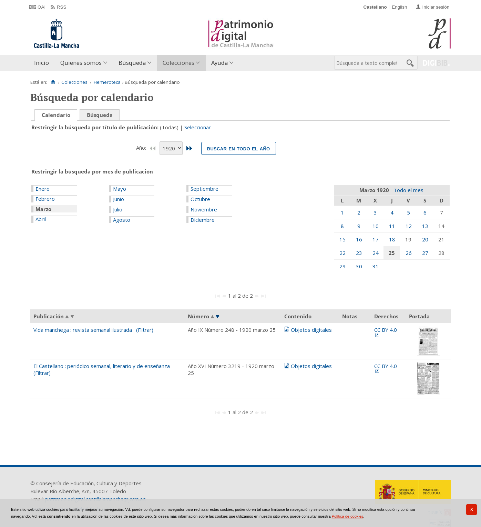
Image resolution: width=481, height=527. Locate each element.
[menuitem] (43, 63)
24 (375, 252)
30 (359, 266)
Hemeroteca (107, 82)
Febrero (45, 198)
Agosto (121, 219)
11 (392, 225)
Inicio (41, 63)
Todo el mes (408, 190)
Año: (141, 147)
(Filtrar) (144, 329)
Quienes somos (81, 63)
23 (359, 252)
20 (425, 239)
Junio (118, 199)
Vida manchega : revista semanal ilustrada (82, 329)
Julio (117, 209)
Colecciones (178, 63)
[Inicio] (53, 82)
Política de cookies (348, 516)
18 (392, 239)
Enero (42, 188)
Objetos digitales (311, 329)
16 (359, 239)
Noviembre (204, 209)
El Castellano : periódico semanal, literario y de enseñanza (101, 365)
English (399, 7)
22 (342, 252)
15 (342, 239)
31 (375, 266)
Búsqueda (132, 63)
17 (375, 239)
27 (425, 252)
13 (425, 225)
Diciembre (203, 219)
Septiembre (204, 188)
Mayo (119, 188)
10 (375, 225)
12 (409, 225)
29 (342, 266)
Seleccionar (197, 127)
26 (409, 252)
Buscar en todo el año (238, 148)
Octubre (200, 199)
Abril (40, 219)
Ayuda (219, 63)
